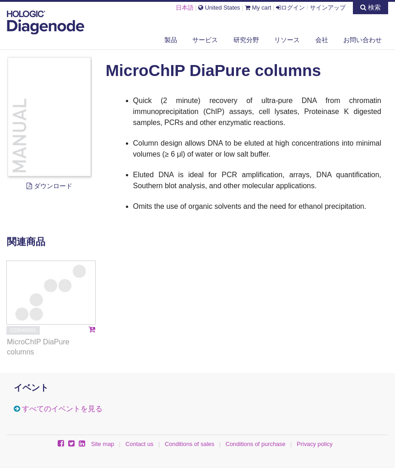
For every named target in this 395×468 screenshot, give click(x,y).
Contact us (139, 444)
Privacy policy (314, 444)
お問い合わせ (362, 40)
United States (219, 7)
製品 (170, 40)
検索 (370, 7)
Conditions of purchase (256, 444)
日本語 (185, 7)
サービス (205, 40)
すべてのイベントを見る (62, 409)
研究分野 (246, 40)
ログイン (290, 7)
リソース (287, 40)
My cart (258, 7)
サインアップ (328, 7)
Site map (102, 444)
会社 (321, 40)
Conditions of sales (189, 444)
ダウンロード (49, 186)
